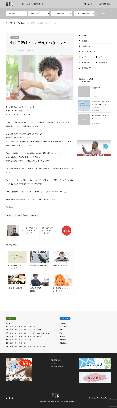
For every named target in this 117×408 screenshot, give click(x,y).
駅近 (100, 57)
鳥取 (11, 340)
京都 (11, 336)
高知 (25, 343)
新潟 (11, 333)
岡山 (20, 340)
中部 (7, 333)
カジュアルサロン (88, 52)
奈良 (34, 336)
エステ (84, 57)
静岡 (42, 333)
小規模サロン (87, 46)
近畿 (7, 336)
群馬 (25, 330)
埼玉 (29, 330)
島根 (16, 340)
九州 (7, 346)
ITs (97, 398)
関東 (7, 330)
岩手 (16, 326)
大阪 (16, 336)
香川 (16, 343)
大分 (25, 346)
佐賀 (16, 346)
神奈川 (39, 330)
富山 (16, 333)
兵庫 (29, 336)
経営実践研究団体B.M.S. (58, 367)
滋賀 (25, 336)
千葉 (34, 330)
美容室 (84, 35)
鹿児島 (39, 346)
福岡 (11, 346)
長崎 (20, 346)
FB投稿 (12, 23)
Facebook (15, 37)
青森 (11, 326)
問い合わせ (88, 4)
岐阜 (38, 333)
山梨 (29, 333)
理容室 (84, 41)
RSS (12, 398)
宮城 (20, 326)
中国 (7, 340)
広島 (25, 340)
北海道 (8, 323)
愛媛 (20, 343)
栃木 (20, 330)
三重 (20, 336)
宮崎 (34, 346)
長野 (34, 333)
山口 (29, 340)
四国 (7, 343)
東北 (7, 326)
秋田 (25, 326)
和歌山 (39, 336)
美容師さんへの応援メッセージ (85, 80)
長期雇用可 (103, 62)
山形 (29, 326)
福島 (34, 326)
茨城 (16, 330)
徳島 (11, 343)
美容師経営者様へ (104, 4)
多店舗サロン (87, 68)
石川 (20, 333)
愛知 (47, 333)
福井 (25, 333)
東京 (11, 330)
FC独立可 (85, 62)
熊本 (29, 346)
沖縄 (44, 346)
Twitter (6, 398)
